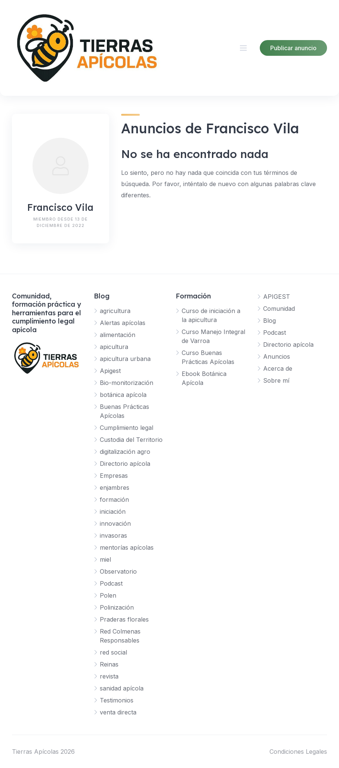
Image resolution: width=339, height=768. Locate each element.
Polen (108, 595)
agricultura (115, 311)
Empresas (114, 475)
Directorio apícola (125, 463)
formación (114, 499)
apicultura (114, 346)
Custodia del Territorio (131, 439)
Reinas (109, 664)
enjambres (114, 487)
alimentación (117, 335)
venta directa (118, 712)
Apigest (110, 370)
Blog (269, 320)
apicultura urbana (125, 358)
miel (105, 559)
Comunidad (279, 308)
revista (109, 676)
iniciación (113, 511)
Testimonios (116, 700)
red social (113, 652)
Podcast (111, 583)
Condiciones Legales (298, 751)
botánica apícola (123, 394)
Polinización (117, 607)
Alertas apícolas (122, 323)
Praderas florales (124, 619)
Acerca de (277, 368)
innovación (115, 523)
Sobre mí (276, 380)
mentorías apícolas (127, 547)
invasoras (113, 535)
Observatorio (118, 571)
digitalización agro (125, 451)
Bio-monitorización (126, 382)
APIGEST (276, 296)
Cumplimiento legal (126, 427)
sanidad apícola (122, 688)
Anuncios (276, 356)
